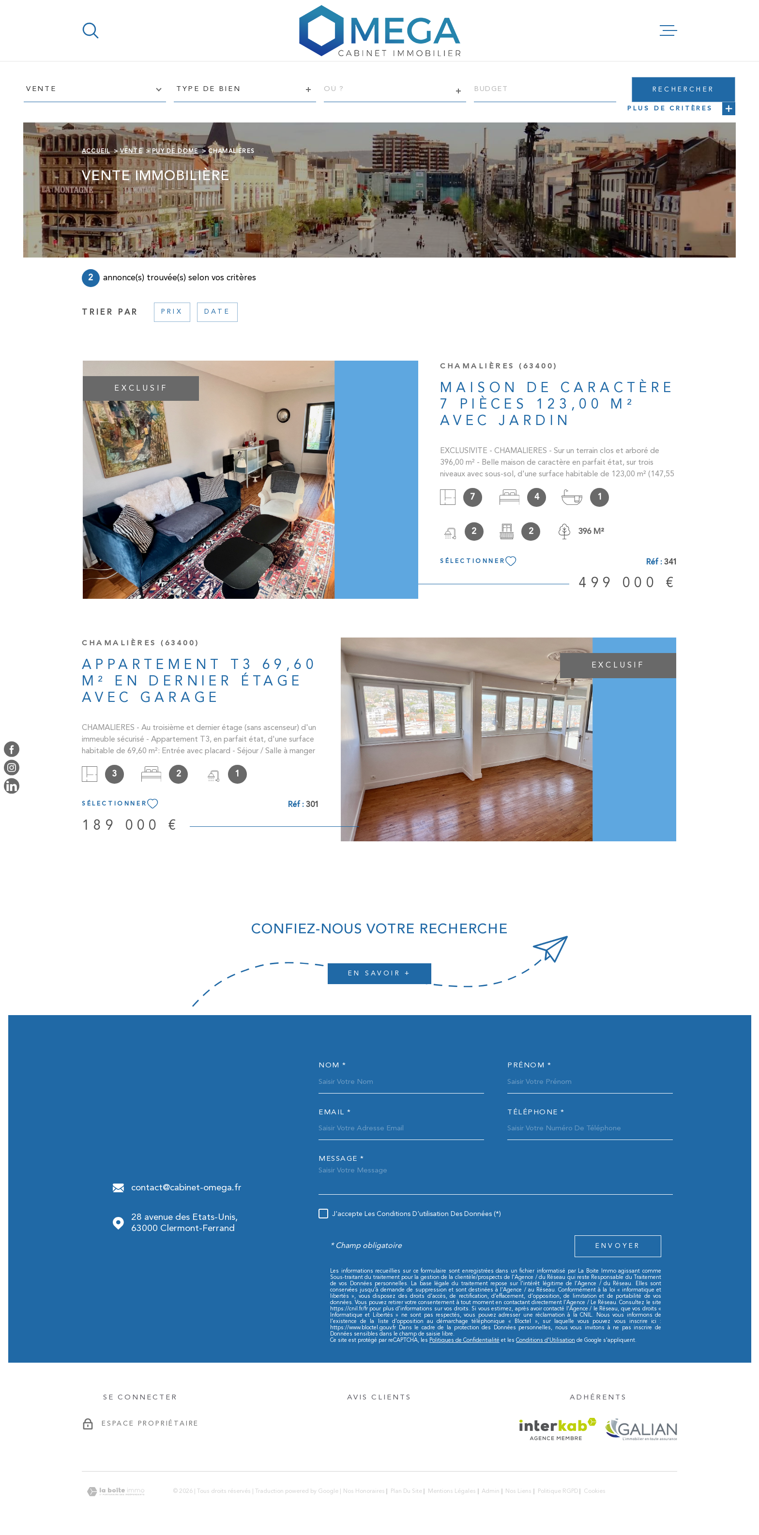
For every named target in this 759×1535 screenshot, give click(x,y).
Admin (491, 1491)
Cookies (595, 1491)
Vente (131, 151)
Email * (335, 1112)
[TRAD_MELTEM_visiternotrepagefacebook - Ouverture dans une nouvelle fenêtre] (11, 749)
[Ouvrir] (90, 30)
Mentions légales (452, 1491)
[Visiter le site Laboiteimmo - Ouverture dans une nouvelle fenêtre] (116, 1491)
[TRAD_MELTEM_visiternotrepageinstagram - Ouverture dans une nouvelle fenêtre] (11, 767)
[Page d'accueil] (379, 30)
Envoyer (617, 1246)
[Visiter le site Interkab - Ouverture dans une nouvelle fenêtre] (557, 1429)
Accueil (96, 151)
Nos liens (518, 1491)
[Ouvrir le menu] (668, 30)
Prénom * (529, 1065)
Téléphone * (536, 1112)
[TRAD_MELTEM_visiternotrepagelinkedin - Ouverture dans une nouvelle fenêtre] (11, 786)
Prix (172, 311)
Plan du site (406, 1491)
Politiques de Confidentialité (464, 1340)
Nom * (333, 1065)
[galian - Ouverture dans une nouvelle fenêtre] (640, 1429)
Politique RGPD (558, 1491)
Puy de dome (175, 151)
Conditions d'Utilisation (545, 1340)
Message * (341, 1159)
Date (217, 311)
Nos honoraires (364, 1491)
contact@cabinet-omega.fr (186, 1188)
